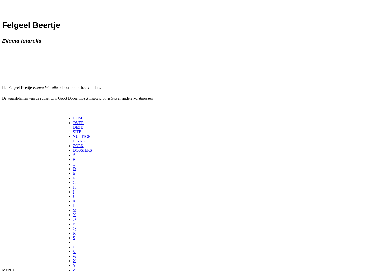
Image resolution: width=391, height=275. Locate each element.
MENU (8, 270)
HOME (79, 118)
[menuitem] (74, 118)
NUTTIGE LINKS (81, 138)
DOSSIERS (82, 150)
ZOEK (78, 146)
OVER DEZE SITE (78, 127)
